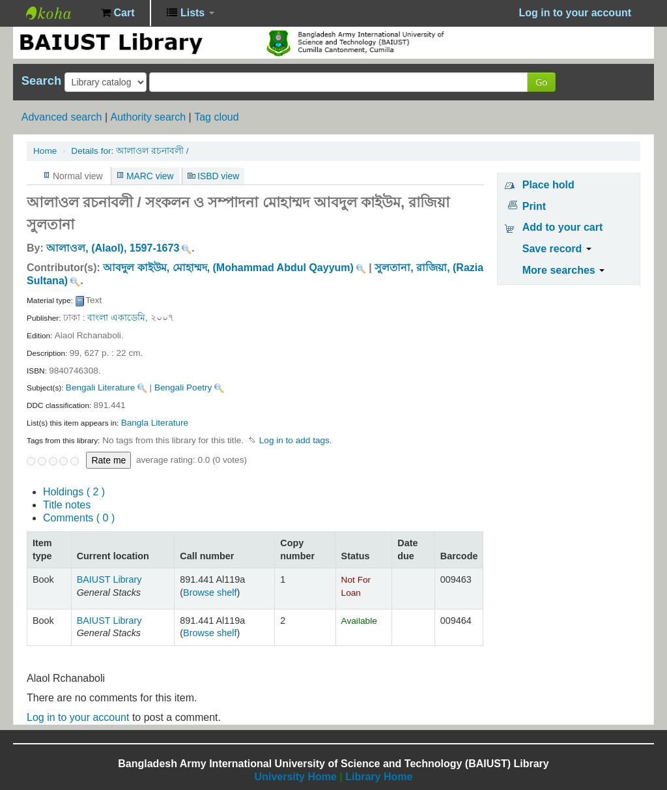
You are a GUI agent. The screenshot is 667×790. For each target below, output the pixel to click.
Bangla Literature (155, 423)
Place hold (548, 184)
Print (534, 206)
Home (45, 151)
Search (41, 80)
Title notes (67, 504)
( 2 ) (74, 491)
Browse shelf (209, 592)
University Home (296, 776)
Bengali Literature (100, 387)
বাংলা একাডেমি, (117, 318)
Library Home (378, 776)
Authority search (148, 117)
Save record (556, 248)
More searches (563, 270)
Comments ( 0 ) (79, 517)
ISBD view (218, 176)
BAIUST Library (58, 13)
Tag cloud (216, 117)
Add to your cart (562, 227)
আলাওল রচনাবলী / (129, 151)
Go (541, 82)
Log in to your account (78, 717)
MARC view (150, 176)
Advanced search (61, 117)
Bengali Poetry (183, 387)
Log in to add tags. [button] (295, 440)
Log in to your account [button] (575, 12)
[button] (117, 13)
